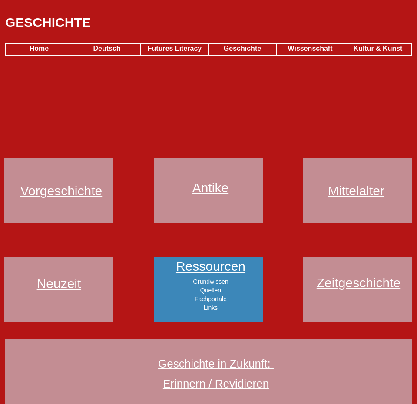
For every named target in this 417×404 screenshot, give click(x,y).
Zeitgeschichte (358, 283)
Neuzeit (59, 283)
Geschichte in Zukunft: (216, 363)
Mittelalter (356, 191)
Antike (210, 188)
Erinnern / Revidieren (216, 383)
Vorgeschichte (61, 191)
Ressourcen (210, 266)
